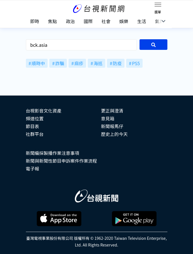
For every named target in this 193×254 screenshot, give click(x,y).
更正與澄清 (112, 110)
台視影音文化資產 (44, 110)
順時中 (38, 63)
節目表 (32, 126)
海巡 (98, 63)
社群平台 (35, 134)
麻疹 (78, 63)
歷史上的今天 (114, 134)
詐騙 (59, 63)
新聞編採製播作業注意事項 (52, 153)
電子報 (32, 168)
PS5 (136, 63)
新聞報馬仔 (112, 126)
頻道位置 (35, 118)
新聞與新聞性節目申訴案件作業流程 (61, 160)
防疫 (117, 63)
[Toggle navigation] (158, 6)
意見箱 (107, 118)
